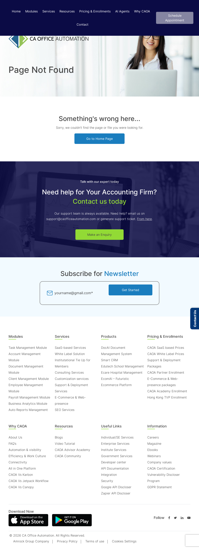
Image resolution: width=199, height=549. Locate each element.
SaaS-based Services (70, 348)
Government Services (116, 456)
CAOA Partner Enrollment (165, 372)
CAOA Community (68, 456)
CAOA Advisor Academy (72, 450)
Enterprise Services (115, 443)
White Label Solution (70, 354)
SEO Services (64, 410)
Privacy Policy (67, 541)
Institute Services (113, 450)
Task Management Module (28, 348)
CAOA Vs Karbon (21, 475)
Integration (109, 475)
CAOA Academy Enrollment (167, 391)
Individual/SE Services (117, 437)
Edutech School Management (122, 366)
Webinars (154, 456)
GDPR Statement (159, 487)
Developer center (113, 462)
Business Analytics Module (28, 403)
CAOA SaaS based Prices (165, 348)
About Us (15, 437)
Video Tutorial (65, 443)
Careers (153, 437)
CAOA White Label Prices (165, 354)
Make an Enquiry (99, 235)
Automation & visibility (25, 450)
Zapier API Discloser (115, 493)
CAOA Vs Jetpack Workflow (29, 481)
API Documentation (115, 468)
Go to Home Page (99, 139)
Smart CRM (109, 360)
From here (144, 219)
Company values (159, 462)
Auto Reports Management (28, 410)
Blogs (59, 437)
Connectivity (18, 462)
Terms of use (94, 541)
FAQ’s (12, 443)
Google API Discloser (116, 487)
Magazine (154, 443)
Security (107, 481)
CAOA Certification (161, 468)
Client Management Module (29, 379)
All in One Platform (22, 468)
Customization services (72, 379)
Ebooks (152, 450)
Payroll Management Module (29, 397)
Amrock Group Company (31, 541)
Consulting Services (69, 372)
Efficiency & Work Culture (27, 456)
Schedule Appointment (174, 18)
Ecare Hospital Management (121, 372)
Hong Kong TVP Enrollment (167, 397)
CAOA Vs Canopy (21, 487)
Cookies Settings (124, 541)
